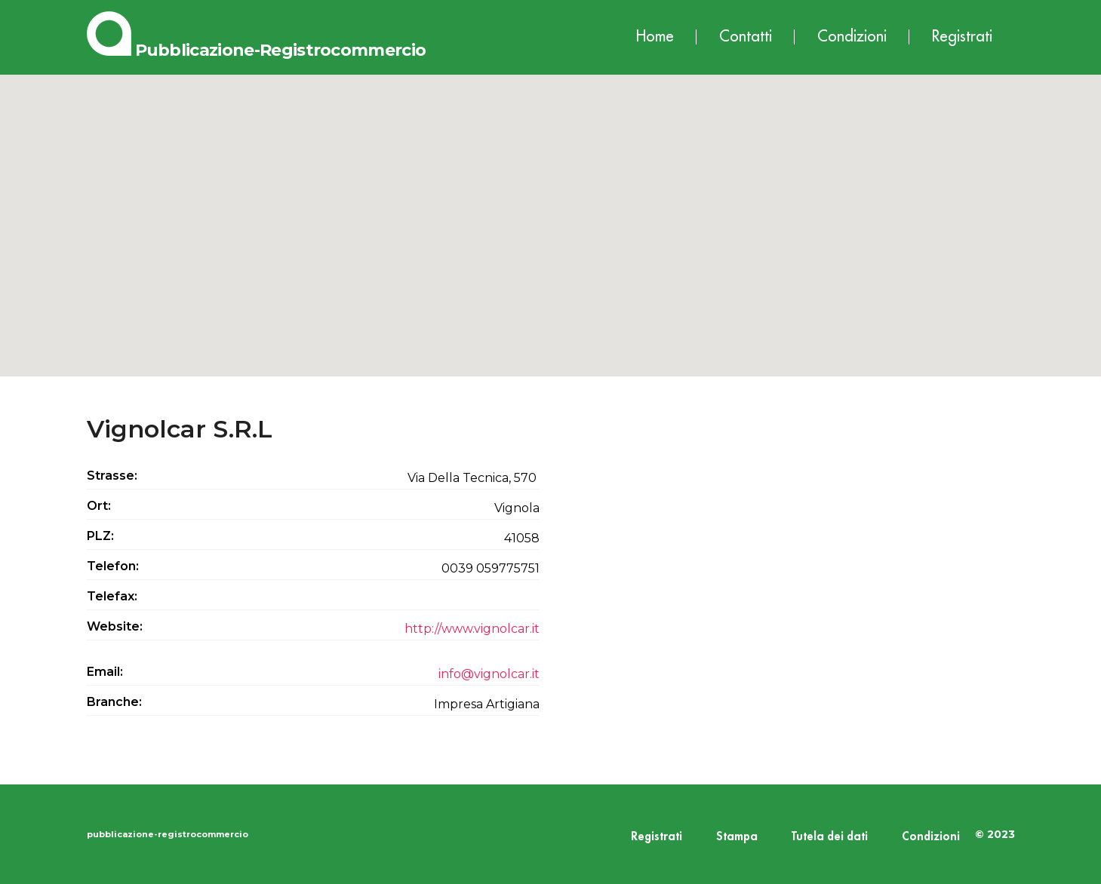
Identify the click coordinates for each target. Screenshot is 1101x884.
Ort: (99, 506)
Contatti (745, 37)
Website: (115, 626)
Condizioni (852, 37)
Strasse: (112, 475)
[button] (551, 212)
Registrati (962, 37)
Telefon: (113, 566)
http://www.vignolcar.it (472, 629)
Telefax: (112, 596)
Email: (105, 672)
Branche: (114, 702)
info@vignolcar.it (489, 674)
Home (655, 37)
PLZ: (100, 536)
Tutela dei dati (830, 837)
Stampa (737, 837)
